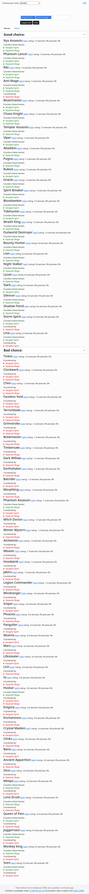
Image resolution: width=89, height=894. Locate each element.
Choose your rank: (10, 3)
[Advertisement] (44, 9)
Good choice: (14, 34)
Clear (36, 22)
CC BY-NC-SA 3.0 (36, 890)
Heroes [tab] (7, 28)
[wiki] (25, 41)
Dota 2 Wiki (79, 890)
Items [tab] (17, 28)
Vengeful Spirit (12, 47)
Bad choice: (13, 350)
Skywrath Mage (12, 50)
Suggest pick (26, 22)
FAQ (85, 3)
